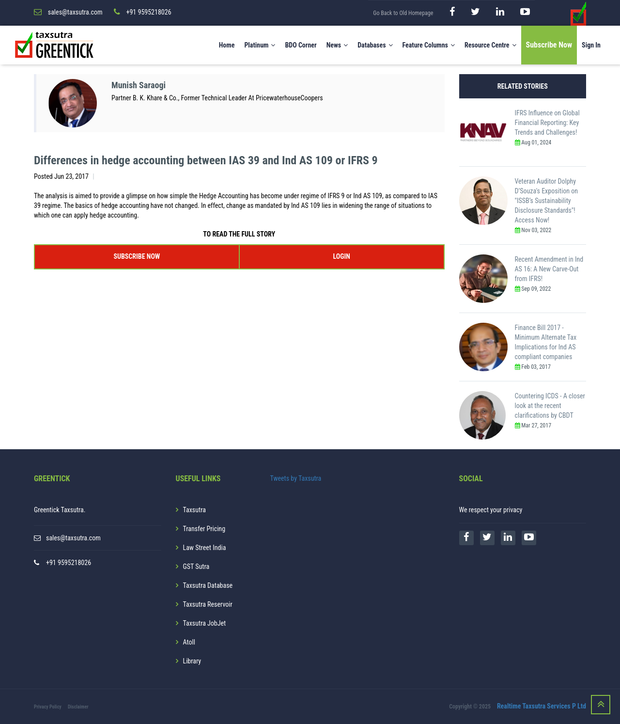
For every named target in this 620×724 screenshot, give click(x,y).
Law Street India (204, 547)
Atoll (189, 642)
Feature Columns (429, 45)
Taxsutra (194, 510)
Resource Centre (490, 45)
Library (192, 661)
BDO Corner (300, 45)
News (337, 45)
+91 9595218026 (68, 563)
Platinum (259, 45)
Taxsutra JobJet (204, 623)
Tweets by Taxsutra (296, 478)
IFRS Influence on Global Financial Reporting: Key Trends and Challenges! (547, 122)
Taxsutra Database (208, 585)
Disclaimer (78, 706)
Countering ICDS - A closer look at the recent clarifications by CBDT (550, 405)
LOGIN (341, 256)
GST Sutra (196, 566)
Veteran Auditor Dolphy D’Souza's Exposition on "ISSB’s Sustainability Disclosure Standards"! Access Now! (546, 200)
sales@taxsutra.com (73, 538)
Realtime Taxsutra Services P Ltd (541, 706)
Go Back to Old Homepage (403, 13)
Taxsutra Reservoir (207, 604)
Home (227, 45)
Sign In (591, 45)
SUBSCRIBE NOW (136, 256)
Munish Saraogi (138, 85)
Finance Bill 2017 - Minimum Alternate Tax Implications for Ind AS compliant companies (546, 342)
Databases (374, 45)
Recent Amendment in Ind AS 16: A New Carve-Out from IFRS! (549, 269)
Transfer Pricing (204, 529)
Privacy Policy (48, 706)
